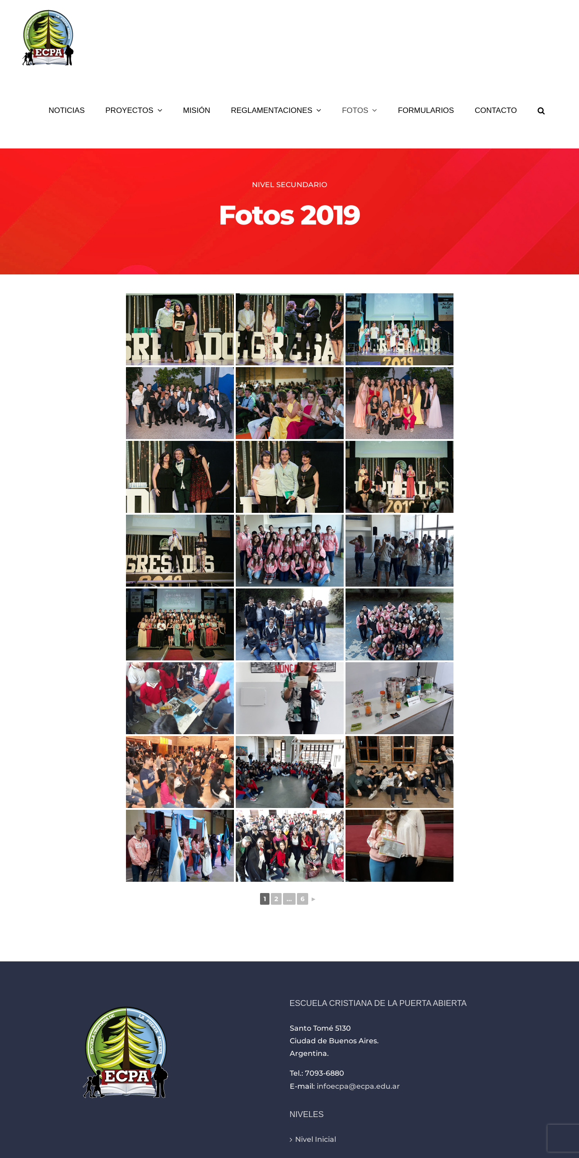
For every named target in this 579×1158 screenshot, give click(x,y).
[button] (541, 110)
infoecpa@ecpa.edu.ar (358, 1086)
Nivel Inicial (315, 1139)
